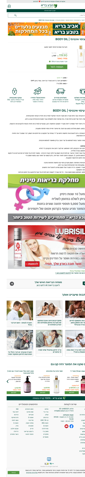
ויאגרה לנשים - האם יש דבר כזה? (14, 324)
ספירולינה (38, 429)
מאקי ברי (39, 431)
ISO (10, 409)
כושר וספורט (8, 434)
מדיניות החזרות (78, 415)
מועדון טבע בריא (78, 437)
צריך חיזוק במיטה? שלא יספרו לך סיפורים (43, 351)
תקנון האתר (80, 426)
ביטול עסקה (80, 454)
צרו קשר (81, 417)
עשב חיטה (8, 420)
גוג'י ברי (39, 412)
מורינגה (24, 420)
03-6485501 (57, 409)
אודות (82, 412)
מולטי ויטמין (23, 423)
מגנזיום (24, 415)
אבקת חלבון (8, 429)
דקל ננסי (9, 412)
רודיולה (9, 431)
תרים (25, 429)
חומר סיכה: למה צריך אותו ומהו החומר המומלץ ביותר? (72, 351)
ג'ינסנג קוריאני (22, 431)
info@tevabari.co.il (55, 411)
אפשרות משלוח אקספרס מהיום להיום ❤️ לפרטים (42, 1)
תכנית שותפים (79, 440)
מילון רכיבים (80, 448)
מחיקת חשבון (79, 420)
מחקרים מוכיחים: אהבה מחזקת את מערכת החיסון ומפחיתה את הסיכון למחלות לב (43, 322)
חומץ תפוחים (23, 409)
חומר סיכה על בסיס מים (48, 371)
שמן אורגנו (23, 412)
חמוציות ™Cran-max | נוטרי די (74, 371)
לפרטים (65, 392)
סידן (10, 426)
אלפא (40, 409)
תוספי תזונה (23, 434)
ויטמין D (39, 426)
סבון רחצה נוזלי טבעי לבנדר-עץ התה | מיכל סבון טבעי (14, 372)
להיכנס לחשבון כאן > (56, 273)
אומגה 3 (24, 417)
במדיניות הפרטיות (25, 472)
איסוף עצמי (80, 423)
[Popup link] (73, 56)
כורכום (9, 415)
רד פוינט (53, 78)
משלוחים (81, 409)
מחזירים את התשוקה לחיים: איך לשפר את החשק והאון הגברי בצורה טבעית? (73, 322)
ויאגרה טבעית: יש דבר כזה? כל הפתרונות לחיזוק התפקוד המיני (13, 353)
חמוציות (24, 426)
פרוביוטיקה (8, 417)
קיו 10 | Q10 (38, 420)
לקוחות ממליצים (78, 451)
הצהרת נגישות (79, 434)
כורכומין (39, 417)
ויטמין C (9, 423)
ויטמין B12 (38, 423)
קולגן (40, 415)
